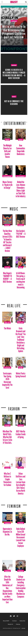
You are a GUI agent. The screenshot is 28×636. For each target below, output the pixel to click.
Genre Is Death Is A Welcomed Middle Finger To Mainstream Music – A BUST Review (14, 73)
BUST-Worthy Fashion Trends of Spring (21, 434)
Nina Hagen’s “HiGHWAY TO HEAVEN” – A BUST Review (7, 276)
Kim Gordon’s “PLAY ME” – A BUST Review (20, 233)
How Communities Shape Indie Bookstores (20, 149)
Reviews (14, 65)
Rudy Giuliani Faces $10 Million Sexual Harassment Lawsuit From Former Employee (20, 536)
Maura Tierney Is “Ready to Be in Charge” (7, 184)
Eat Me (20, 368)
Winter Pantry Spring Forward (21, 374)
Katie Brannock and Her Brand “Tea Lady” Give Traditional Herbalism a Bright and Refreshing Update (21, 339)
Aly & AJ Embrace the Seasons (14, 102)
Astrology (7, 368)
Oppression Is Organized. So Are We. (7, 531)
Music (14, 96)
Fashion (14, 407)
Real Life (7, 322)
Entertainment (15, 122)
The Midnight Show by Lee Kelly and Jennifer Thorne (7, 150)
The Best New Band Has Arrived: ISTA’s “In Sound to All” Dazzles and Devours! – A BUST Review (7, 240)
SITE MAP (23, 628)
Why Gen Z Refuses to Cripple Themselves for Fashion (7, 478)
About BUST (6, 621)
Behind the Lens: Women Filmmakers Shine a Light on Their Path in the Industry (20, 188)
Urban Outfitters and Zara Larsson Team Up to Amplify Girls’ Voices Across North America (21, 483)
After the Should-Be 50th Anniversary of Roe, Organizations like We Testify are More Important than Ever (7, 589)
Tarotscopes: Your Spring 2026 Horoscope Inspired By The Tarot (7, 380)
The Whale (7, 328)
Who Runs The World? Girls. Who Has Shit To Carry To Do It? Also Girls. (7, 436)
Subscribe (22, 621)
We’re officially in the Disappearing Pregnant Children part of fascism (14, 31)
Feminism (14, 21)
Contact (14, 621)
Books (7, 140)
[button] (2, 2)
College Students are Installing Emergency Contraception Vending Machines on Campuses (20, 586)
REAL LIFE (14, 304)
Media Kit (10, 624)
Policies (18, 624)
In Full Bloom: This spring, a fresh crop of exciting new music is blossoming (20, 279)
